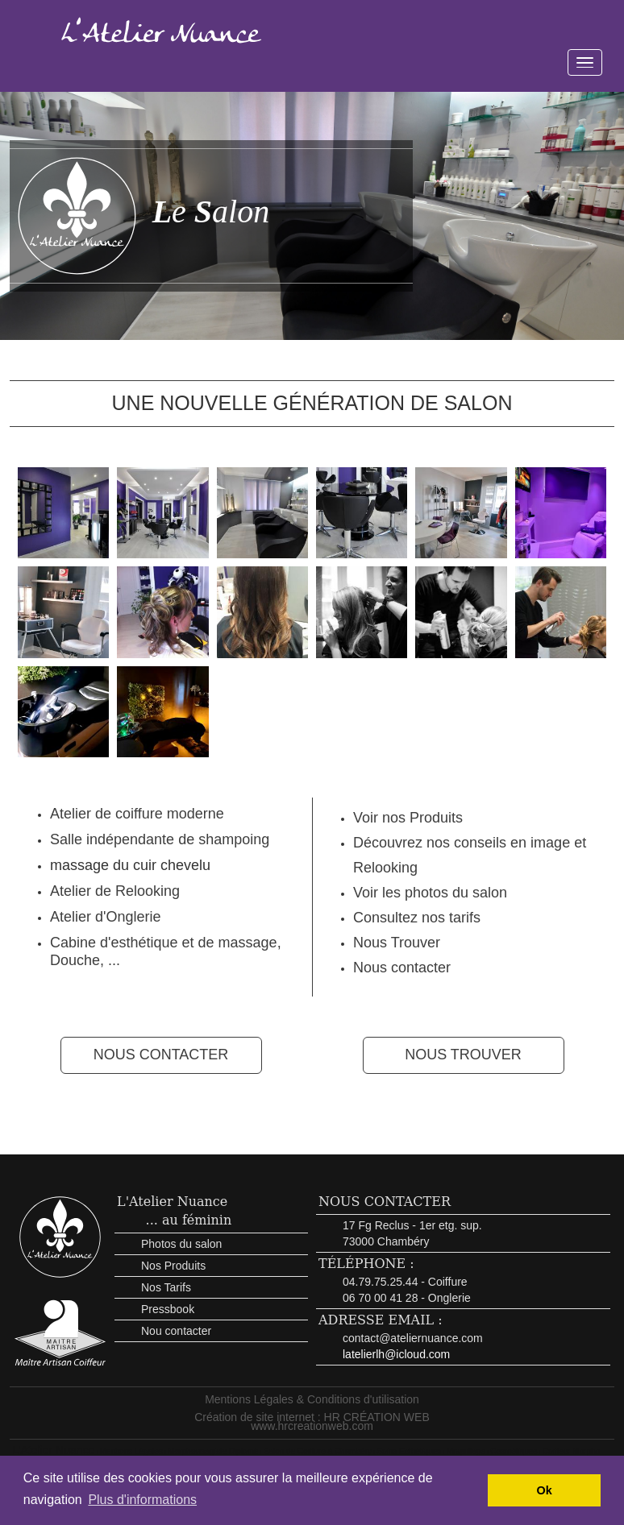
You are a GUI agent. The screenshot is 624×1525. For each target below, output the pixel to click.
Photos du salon (181, 1243)
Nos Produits (173, 1265)
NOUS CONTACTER (161, 1054)
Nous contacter (402, 967)
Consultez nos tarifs (416, 918)
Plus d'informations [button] (142, 1499)
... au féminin (189, 1220)
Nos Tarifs (166, 1287)
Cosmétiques (513, 1451)
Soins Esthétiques (408, 1451)
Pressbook (167, 1309)
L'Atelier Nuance (172, 1201)
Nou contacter (176, 1330)
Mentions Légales (131, 1451)
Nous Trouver (396, 942)
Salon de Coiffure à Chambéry (318, 1451)
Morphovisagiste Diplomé (213, 1451)
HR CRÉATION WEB (377, 1417)
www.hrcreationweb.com (312, 1425)
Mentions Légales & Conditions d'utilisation (312, 1399)
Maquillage (466, 1451)
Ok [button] (544, 1490)
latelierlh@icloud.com (396, 1354)
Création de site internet (254, 1417)
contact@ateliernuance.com (413, 1338)
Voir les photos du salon (430, 893)
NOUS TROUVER (463, 1054)
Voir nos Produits (408, 818)
